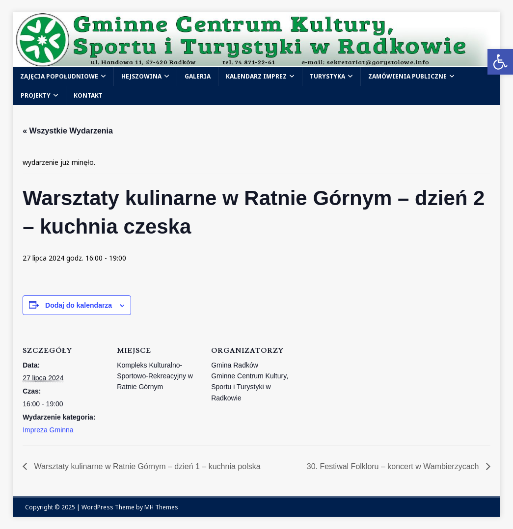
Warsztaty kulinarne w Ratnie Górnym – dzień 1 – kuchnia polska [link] (146, 466)
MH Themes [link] (161, 507)
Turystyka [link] (327, 76)
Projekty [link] (36, 95)
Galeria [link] (198, 76)
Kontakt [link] (88, 95)
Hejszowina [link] (141, 76)
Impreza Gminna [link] (48, 430)
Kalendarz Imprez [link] (256, 76)
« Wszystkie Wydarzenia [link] (68, 131)
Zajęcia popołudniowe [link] (59, 76)
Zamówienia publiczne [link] (407, 76)
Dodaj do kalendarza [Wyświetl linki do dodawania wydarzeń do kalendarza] (78, 305)
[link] (500, 62)
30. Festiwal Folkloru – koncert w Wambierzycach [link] (394, 466)
